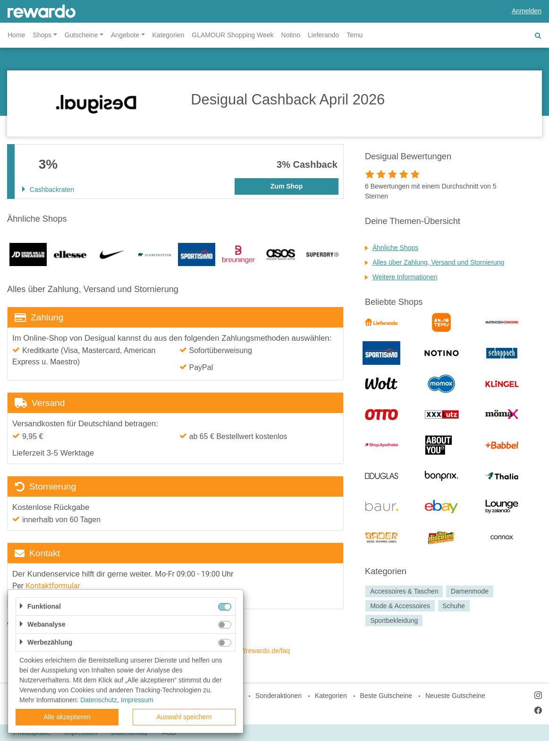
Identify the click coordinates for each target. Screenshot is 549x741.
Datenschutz (98, 700)
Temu (354, 35)
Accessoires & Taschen (404, 591)
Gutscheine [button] (81, 35)
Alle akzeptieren (67, 717)
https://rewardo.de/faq (258, 651)
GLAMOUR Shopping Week (232, 35)
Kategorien (168, 35)
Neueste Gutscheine (455, 695)
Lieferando (323, 35)
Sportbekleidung (394, 620)
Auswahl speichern (184, 717)
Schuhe (453, 606)
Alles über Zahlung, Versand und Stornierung (438, 262)
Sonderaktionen (278, 695)
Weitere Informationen (404, 277)
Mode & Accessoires (400, 606)
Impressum (137, 700)
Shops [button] (42, 35)
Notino (290, 35)
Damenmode (470, 591)
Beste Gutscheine (386, 695)
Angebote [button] (125, 35)
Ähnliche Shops (395, 247)
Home (16, 35)
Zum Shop (286, 186)
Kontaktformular (52, 585)
